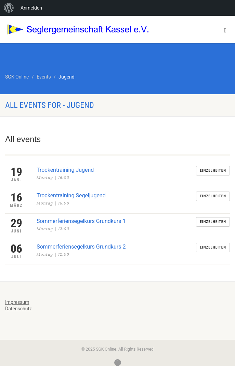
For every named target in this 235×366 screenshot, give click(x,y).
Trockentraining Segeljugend (71, 195)
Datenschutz (18, 308)
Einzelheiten (213, 170)
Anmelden (31, 8)
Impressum (17, 302)
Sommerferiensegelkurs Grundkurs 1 (81, 221)
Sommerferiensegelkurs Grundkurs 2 (81, 246)
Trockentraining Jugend (65, 170)
